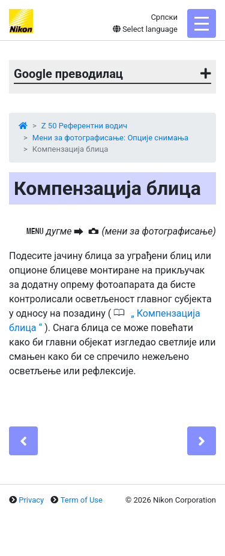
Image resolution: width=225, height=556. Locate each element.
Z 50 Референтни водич (84, 125)
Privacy (31, 499)
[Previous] (23, 440)
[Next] (201, 440)
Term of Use (82, 499)
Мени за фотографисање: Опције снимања (110, 137)
